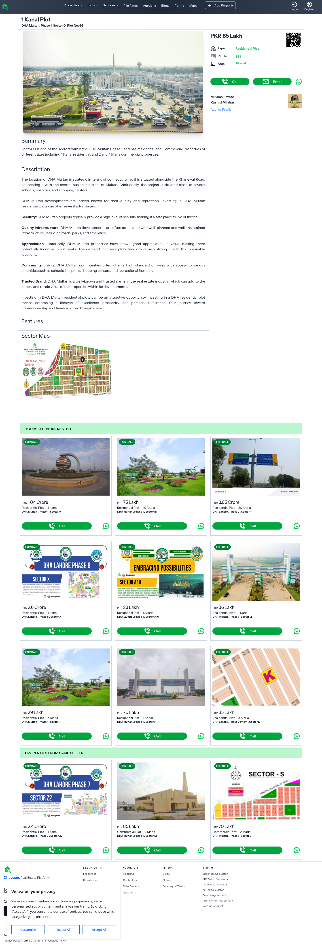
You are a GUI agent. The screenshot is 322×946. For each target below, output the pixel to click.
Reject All (63, 929)
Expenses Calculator (215, 873)
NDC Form (129, 892)
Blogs (165, 6)
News (166, 880)
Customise (28, 929)
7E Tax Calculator (213, 889)
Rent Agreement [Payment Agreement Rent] (213, 906)
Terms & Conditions (34, 940)
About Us (128, 873)
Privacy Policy (12, 940)
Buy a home (90, 880)
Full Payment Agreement (218, 900)
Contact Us (130, 880)
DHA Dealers (131, 886)
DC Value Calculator (215, 884)
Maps (193, 6)
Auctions (149, 6)
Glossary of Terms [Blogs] (174, 886)
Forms (179, 6)
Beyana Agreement (214, 895)
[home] (5, 6)
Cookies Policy (57, 940)
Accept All (99, 929)
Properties (89, 873)
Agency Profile (220, 110)
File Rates (131, 6)
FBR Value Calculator (215, 879)
